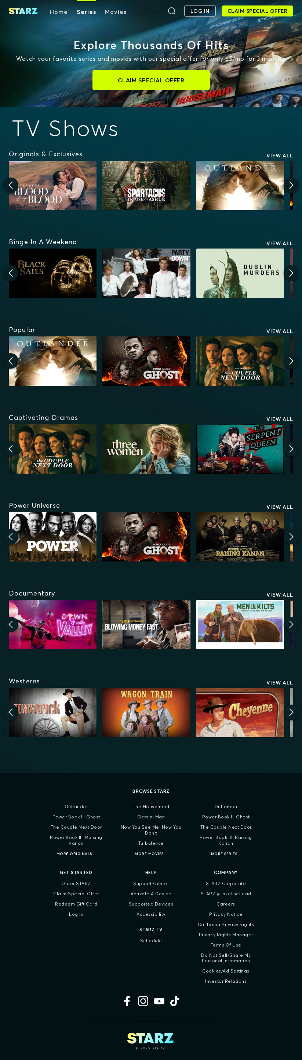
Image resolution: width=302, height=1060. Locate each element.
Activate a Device (151, 893)
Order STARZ (76, 883)
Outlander (76, 806)
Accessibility (151, 914)
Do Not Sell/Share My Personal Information (226, 958)
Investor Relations (226, 981)
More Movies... (151, 853)
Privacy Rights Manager (226, 934)
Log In (76, 914)
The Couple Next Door (76, 827)
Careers (226, 904)
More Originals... (76, 853)
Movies (116, 11)
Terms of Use (226, 945)
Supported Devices (151, 904)
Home (59, 11)
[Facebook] (127, 1001)
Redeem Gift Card (76, 904)
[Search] (171, 11)
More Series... (226, 853)
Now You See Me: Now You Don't (151, 830)
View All (279, 155)
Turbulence (151, 843)
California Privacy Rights (226, 924)
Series (86, 11)
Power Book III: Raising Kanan (76, 840)
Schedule (151, 940)
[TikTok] (175, 1001)
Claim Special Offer (76, 893)
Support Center (151, 883)
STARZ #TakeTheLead (226, 893)
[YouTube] (159, 1001)
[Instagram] (143, 1001)
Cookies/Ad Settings (226, 971)
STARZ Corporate (226, 883)
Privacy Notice (226, 914)
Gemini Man (151, 817)
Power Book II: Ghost (76, 817)
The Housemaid (151, 806)
